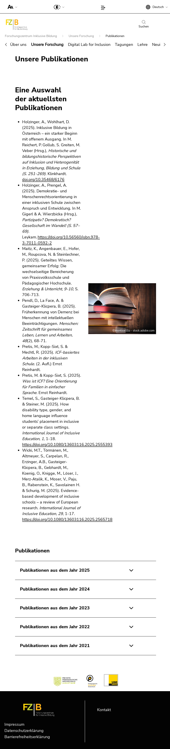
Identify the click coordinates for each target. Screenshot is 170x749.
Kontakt (104, 709)
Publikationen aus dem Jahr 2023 (55, 608)
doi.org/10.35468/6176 (43, 179)
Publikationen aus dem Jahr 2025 (55, 570)
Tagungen (124, 44)
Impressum (14, 724)
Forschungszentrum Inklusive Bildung (31, 36)
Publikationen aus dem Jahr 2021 (55, 646)
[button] (11, 6)
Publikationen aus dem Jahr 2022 (55, 627)
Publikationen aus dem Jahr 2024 (55, 589)
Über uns (18, 44)
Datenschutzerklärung (24, 730)
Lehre (142, 44)
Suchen (144, 24)
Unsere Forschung (82, 36)
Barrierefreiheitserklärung (27, 736)
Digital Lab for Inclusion (89, 44)
